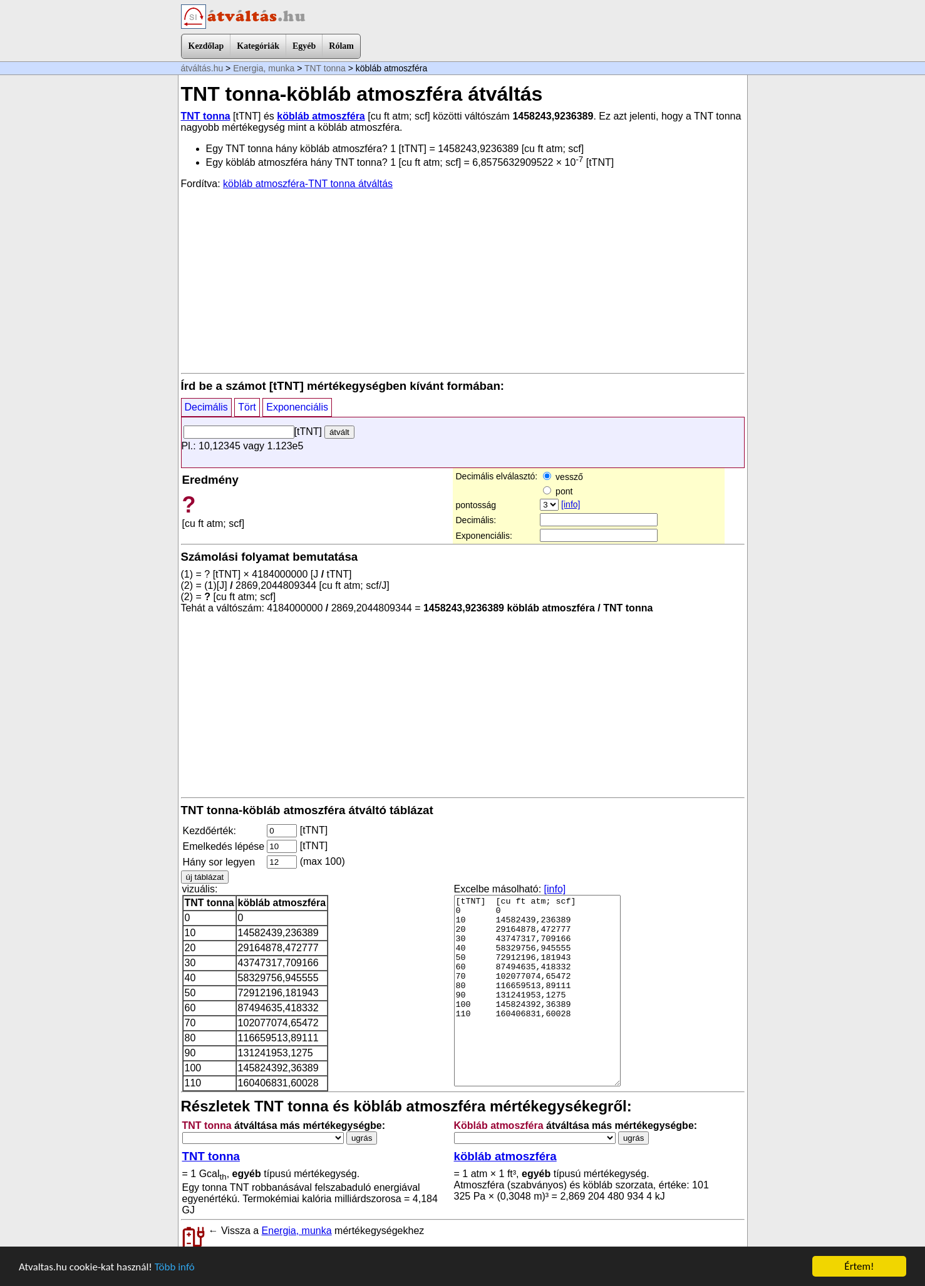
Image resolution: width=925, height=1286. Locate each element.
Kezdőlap (206, 46)
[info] (570, 504)
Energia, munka (263, 68)
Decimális (206, 407)
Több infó (175, 1266)
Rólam (341, 46)
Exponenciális (297, 407)
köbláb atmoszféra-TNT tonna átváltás (308, 183)
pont (557, 491)
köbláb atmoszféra (320, 116)
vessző (562, 477)
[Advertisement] (463, 280)
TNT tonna (325, 68)
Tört (247, 407)
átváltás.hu (202, 68)
